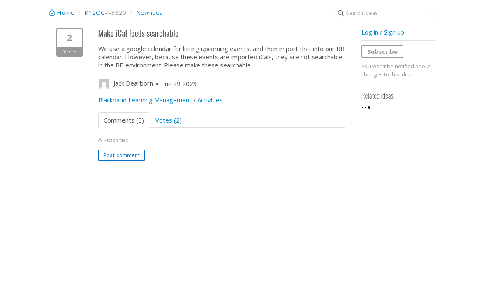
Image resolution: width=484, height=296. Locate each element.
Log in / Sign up (382, 32)
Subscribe (382, 51)
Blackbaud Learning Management (145, 100)
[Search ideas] (385, 13)
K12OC (94, 12)
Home (62, 12)
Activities (210, 100)
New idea (149, 12)
